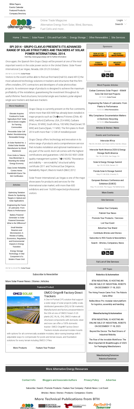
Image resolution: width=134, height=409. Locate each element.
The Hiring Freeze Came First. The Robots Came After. (107, 294)
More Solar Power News (17, 281)
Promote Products (52, 388)
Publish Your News (107, 213)
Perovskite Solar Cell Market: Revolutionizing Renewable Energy (16, 134)
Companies (80, 393)
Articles (45, 281)
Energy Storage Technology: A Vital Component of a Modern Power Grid (16, 255)
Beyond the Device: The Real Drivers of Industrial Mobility (107, 333)
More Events (107, 192)
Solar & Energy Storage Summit (107, 162)
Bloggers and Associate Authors (60, 380)
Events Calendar (16, 7)
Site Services (118, 37)
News (26, 37)
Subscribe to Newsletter (45, 274)
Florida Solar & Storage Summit (107, 171)
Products (69, 393)
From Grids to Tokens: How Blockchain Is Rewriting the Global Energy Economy (17, 159)
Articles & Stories (104, 128)
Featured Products (17, 10)
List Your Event (107, 223)
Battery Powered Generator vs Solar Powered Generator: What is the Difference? (16, 219)
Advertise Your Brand (107, 228)
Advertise (111, 380)
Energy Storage (78, 37)
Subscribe (30, 388)
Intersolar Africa (107, 140)
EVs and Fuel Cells (57, 37)
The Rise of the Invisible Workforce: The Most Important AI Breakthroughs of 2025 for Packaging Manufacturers (108, 343)
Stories (36, 281)
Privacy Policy (91, 380)
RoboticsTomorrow (107, 358)
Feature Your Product (45, 348)
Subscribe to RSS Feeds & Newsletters (108, 238)
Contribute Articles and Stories (108, 233)
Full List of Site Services (107, 262)
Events (89, 393)
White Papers (15, 4)
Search (40, 388)
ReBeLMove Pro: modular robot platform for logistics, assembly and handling (107, 303)
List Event (103, 388)
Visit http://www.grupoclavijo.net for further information (45, 57)
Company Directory (17, 13)
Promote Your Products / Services (107, 218)
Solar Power (38, 37)
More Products (20, 348)
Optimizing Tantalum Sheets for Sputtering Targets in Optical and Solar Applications (16, 196)
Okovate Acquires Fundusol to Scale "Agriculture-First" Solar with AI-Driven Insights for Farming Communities (16, 120)
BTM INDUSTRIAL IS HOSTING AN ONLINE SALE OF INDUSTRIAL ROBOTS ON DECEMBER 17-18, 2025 (107, 284)
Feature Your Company (107, 208)
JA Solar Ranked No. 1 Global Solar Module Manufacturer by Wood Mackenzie (16, 147)
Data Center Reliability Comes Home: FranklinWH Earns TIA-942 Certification (16, 172)
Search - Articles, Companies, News (107, 243)
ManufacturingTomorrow (108, 355)
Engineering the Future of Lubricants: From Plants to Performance (16, 208)
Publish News (91, 388)
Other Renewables (98, 37)
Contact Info (29, 380)
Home (16, 37)
